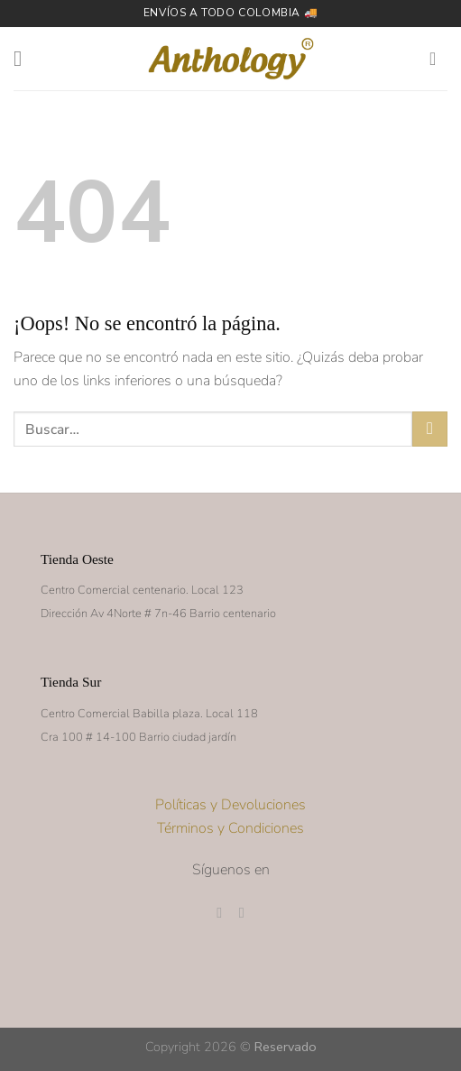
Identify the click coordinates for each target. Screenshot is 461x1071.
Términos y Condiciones (230, 828)
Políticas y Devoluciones (230, 805)
